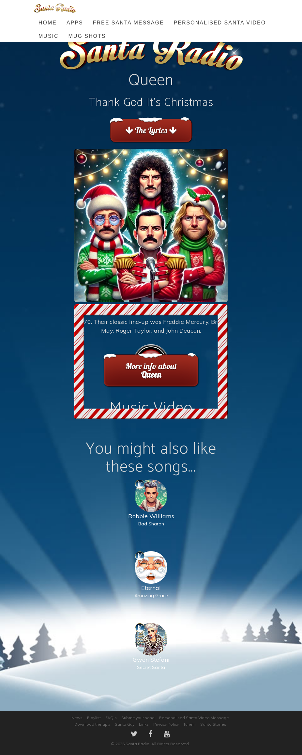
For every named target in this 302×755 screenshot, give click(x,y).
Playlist (94, 717)
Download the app (92, 724)
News (77, 717)
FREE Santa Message (128, 22)
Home (47, 22)
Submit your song (138, 717)
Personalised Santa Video (220, 22)
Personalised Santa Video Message (194, 717)
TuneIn (189, 724)
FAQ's (111, 717)
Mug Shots (87, 36)
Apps (75, 22)
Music (48, 36)
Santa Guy (124, 724)
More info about (151, 370)
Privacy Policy (166, 724)
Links (144, 724)
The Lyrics (150, 130)
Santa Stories (213, 724)
